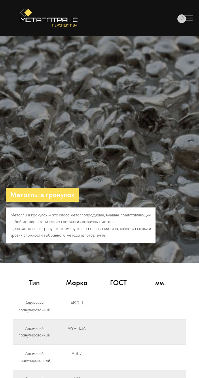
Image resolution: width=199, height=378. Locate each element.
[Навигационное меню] (189, 18)
